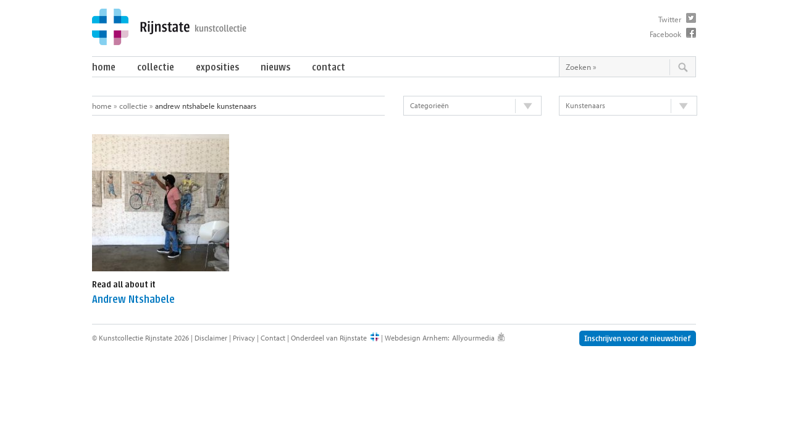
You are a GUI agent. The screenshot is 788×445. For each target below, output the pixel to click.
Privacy (244, 337)
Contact (328, 67)
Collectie (155, 67)
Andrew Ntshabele (133, 299)
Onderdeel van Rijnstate (329, 337)
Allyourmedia (473, 337)
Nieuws (275, 67)
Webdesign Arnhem (416, 337)
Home (103, 67)
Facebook (665, 34)
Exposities (217, 67)
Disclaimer (211, 337)
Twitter (669, 19)
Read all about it (124, 284)
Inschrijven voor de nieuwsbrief (637, 338)
